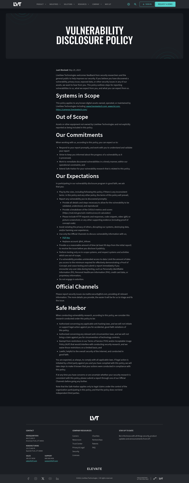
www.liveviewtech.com (96, 106)
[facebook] (28, 478)
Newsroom (76, 440)
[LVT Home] (18, 4)
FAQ (93, 447)
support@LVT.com (51, 461)
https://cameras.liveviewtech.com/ (71, 109)
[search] (135, 4)
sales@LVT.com (31, 461)
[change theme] (128, 4)
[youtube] (50, 478)
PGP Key (66, 237)
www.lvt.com (114, 106)
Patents (95, 443)
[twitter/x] (42, 478)
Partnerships (97, 440)
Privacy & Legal (78, 447)
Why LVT (108, 4)
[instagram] (35, 478)
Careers (75, 436)
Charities (95, 436)
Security (75, 451)
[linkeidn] (57, 478)
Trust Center (77, 443)
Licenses (75, 455)
